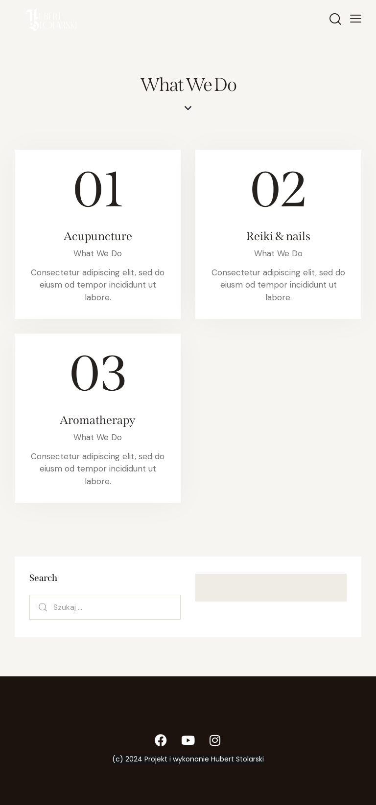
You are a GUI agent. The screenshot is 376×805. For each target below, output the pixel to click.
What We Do (97, 253)
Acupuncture (98, 236)
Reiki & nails (278, 236)
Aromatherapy (98, 420)
